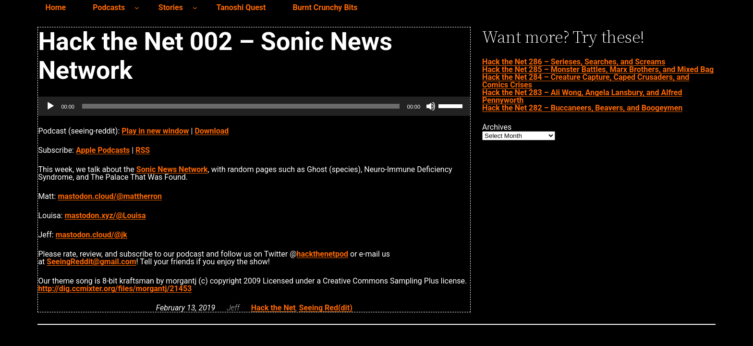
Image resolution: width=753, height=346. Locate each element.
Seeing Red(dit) (325, 307)
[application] (254, 106)
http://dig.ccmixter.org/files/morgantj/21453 (115, 288)
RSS (142, 150)
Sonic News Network (172, 169)
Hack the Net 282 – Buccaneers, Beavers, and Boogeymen (582, 107)
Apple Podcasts (103, 150)
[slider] (241, 106)
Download (211, 131)
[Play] (50, 106)
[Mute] (431, 106)
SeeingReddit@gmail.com (91, 261)
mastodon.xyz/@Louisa (105, 215)
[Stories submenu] (195, 7)
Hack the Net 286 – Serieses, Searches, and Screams (573, 61)
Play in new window (155, 131)
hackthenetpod (322, 254)
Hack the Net (273, 307)
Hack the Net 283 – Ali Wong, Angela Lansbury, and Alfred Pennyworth (582, 96)
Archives (496, 127)
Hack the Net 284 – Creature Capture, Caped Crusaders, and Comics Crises (585, 81)
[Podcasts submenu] (136, 7)
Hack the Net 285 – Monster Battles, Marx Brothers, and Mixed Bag (598, 69)
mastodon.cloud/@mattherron (110, 196)
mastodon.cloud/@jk (91, 234)
